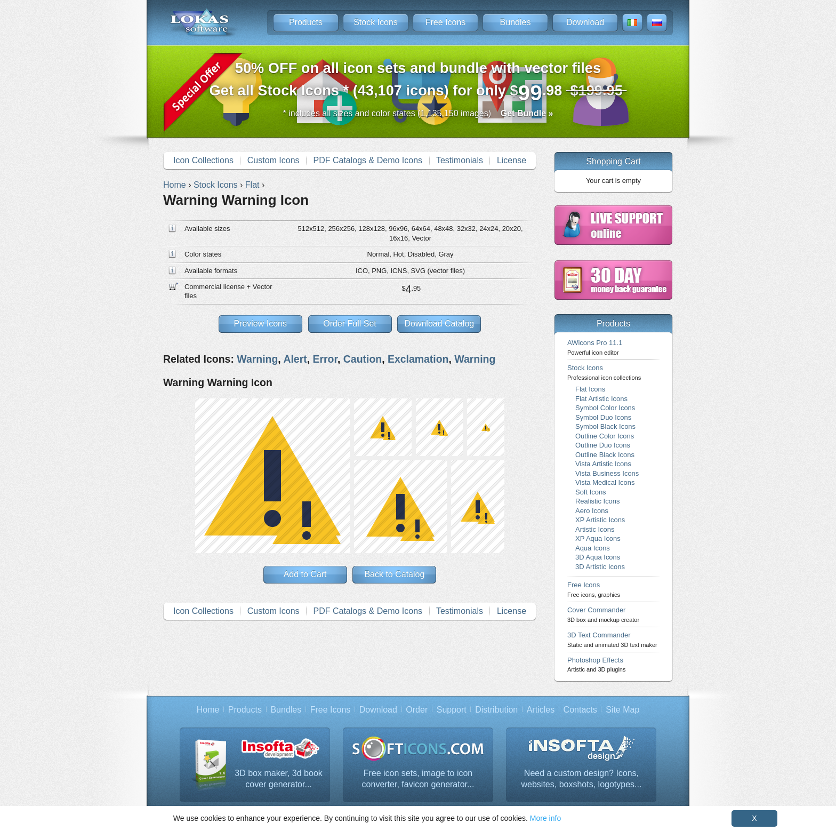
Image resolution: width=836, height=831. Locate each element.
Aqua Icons (592, 548)
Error (325, 359)
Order (417, 709)
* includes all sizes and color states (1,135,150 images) (418, 113)
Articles (540, 709)
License (511, 160)
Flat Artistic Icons (601, 399)
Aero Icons (591, 511)
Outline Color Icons (604, 436)
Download (585, 22)
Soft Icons (590, 492)
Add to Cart (305, 574)
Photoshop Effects (596, 664)
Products (306, 22)
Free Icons (445, 22)
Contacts (580, 709)
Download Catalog (439, 323)
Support (452, 709)
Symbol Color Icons (605, 408)
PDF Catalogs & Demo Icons (368, 160)
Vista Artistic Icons (603, 464)
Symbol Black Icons (605, 426)
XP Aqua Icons (598, 538)
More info (545, 818)
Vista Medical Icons (604, 482)
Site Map (622, 709)
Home (208, 709)
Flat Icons (590, 389)
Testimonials (459, 160)
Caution (362, 359)
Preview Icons (260, 323)
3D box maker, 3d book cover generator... (279, 779)
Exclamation (418, 359)
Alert (295, 359)
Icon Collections (203, 160)
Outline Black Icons (604, 455)
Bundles (515, 22)
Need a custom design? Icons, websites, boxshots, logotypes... (581, 779)
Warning (257, 359)
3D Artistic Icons (600, 567)
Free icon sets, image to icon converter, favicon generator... (418, 779)
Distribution (496, 709)
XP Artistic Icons (600, 520)
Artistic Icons (594, 529)
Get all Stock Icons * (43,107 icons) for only (418, 82)
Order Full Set (349, 323)
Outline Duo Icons (602, 445)
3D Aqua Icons (597, 557)
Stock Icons (375, 22)
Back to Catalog (394, 574)
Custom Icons (273, 160)
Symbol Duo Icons (603, 417)
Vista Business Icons (607, 473)
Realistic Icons (597, 501)
